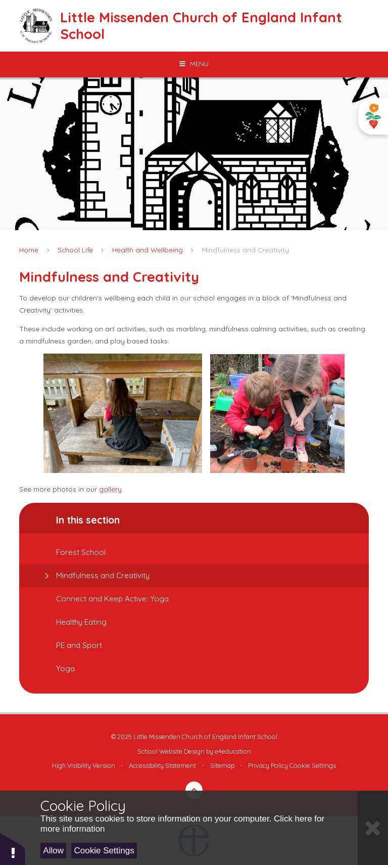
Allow (53, 850)
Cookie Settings (104, 850)
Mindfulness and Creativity (245, 249)
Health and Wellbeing (147, 249)
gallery (110, 489)
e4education (233, 751)
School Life (75, 249)
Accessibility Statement (162, 765)
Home (28, 249)
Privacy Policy (268, 765)
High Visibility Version (83, 765)
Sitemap (222, 765)
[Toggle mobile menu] (194, 64)
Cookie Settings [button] (312, 765)
